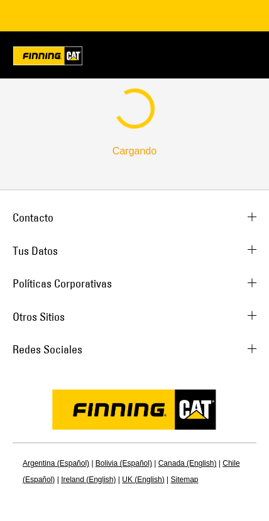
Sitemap (184, 479)
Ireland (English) (88, 479)
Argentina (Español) (56, 463)
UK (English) (143, 479)
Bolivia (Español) (124, 463)
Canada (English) (187, 463)
